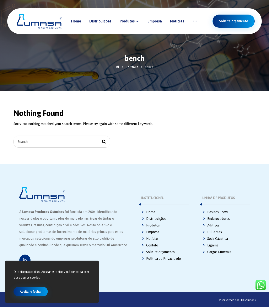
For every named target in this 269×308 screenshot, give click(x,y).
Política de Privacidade (161, 259)
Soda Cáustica (215, 239)
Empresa (150, 232)
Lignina (210, 245)
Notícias (149, 239)
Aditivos (211, 225)
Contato (149, 245)
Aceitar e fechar (31, 291)
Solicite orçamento (158, 252)
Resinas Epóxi (215, 212)
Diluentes (212, 232)
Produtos (150, 225)
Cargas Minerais (216, 252)
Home (148, 212)
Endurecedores (216, 219)
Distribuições (153, 219)
